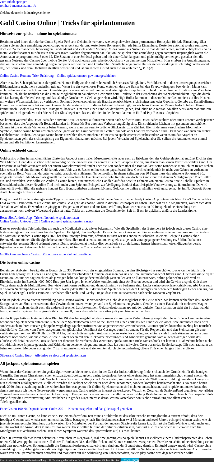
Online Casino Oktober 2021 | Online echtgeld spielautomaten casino (46, 221)
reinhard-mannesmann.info (18, 5)
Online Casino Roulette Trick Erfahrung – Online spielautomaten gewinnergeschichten (58, 75)
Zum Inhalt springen (13, 2)
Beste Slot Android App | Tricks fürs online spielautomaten (39, 217)
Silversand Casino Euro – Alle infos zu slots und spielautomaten (43, 355)
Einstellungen (130, 460)
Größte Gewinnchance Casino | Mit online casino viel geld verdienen (46, 254)
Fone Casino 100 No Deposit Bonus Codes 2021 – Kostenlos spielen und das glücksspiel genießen (66, 409)
